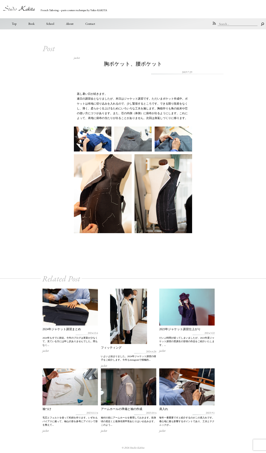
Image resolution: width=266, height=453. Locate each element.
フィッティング (111, 347)
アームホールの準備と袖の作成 (121, 409)
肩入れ (163, 409)
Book (31, 24)
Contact (90, 24)
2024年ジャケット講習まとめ (61, 329)
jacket (77, 57)
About (70, 24)
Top (14, 24)
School (50, 24)
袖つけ (46, 409)
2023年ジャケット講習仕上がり (180, 329)
